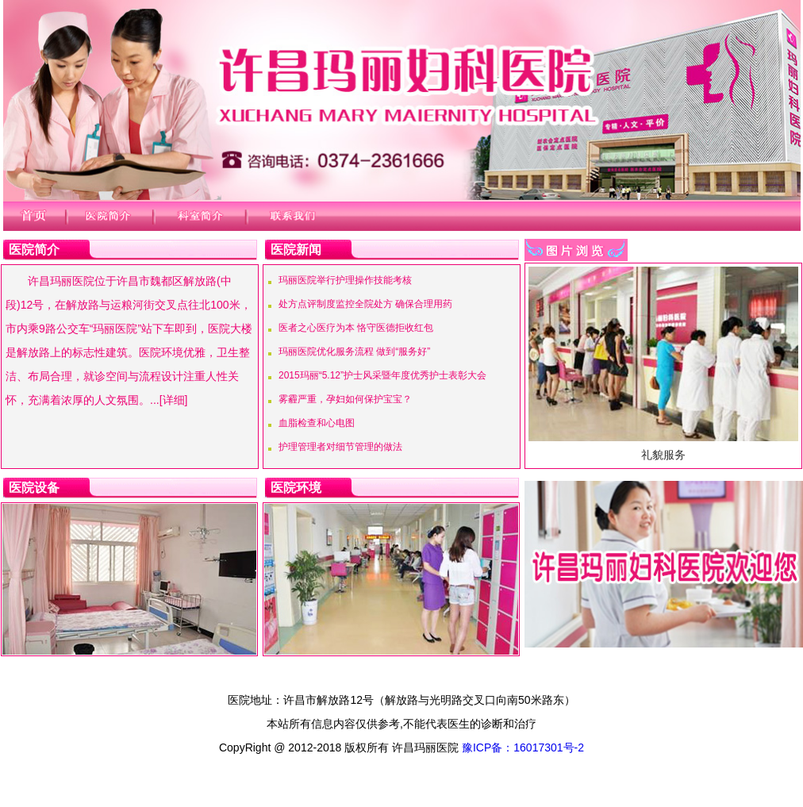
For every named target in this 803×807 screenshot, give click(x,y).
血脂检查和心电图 (317, 422)
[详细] (173, 400)
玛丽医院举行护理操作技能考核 (345, 280)
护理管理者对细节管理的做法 (340, 446)
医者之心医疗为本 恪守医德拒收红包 (356, 327)
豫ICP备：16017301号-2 (523, 747)
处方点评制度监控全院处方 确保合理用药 (365, 303)
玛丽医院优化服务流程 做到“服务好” (354, 351)
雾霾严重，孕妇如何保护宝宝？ (345, 399)
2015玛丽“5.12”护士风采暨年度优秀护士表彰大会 (382, 375)
